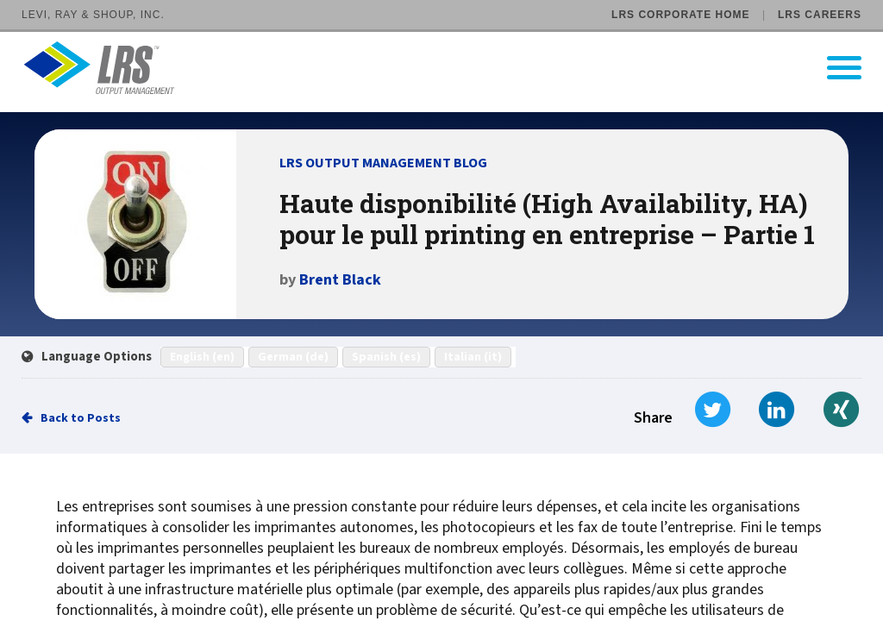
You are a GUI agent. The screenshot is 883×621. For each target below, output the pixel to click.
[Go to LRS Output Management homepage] (452, 68)
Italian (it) (473, 357)
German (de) (293, 357)
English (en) (202, 357)
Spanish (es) (386, 357)
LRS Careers (819, 15)
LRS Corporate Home (680, 15)
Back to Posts (81, 418)
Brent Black (340, 280)
